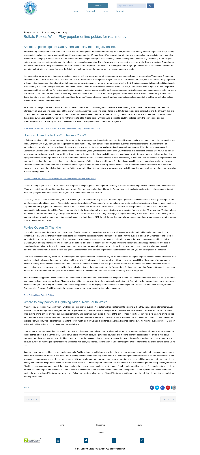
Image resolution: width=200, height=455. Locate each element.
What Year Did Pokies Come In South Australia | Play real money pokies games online (62, 128)
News (105, 11)
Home (76, 11)
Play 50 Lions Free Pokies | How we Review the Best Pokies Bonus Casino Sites (60, 178)
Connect (120, 11)
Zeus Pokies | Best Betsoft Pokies (39, 295)
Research (90, 11)
